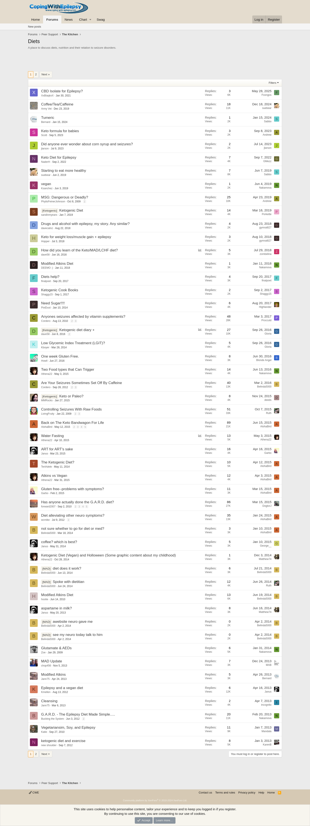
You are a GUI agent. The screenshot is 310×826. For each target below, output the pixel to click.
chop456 (46, 665)
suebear (266, 108)
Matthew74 (265, 559)
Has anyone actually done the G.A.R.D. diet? (77, 502)
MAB (268, 664)
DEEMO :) (47, 267)
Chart (83, 19)
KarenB (267, 744)
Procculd (266, 320)
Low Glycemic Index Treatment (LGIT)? (73, 343)
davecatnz (47, 228)
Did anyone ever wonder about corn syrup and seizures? (87, 144)
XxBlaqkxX (47, 95)
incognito (266, 704)
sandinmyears (49, 214)
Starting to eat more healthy (63, 171)
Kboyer (45, 347)
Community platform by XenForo (155, 800)
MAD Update (51, 661)
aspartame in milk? (56, 608)
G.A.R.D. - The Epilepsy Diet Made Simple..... (78, 714)
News (69, 19)
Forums (52, 19)
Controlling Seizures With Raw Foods (71, 409)
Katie (44, 731)
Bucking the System (52, 718)
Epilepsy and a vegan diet (62, 688)
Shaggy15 (47, 294)
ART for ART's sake (57, 449)
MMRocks (47, 400)
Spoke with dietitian (68, 582)
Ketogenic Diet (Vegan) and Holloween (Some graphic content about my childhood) (108, 555)
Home (35, 19)
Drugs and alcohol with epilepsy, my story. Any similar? (85, 224)
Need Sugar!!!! (53, 303)
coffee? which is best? (59, 542)
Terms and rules (225, 792)
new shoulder (48, 745)
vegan (46, 184)
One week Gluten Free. (60, 356)
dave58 (45, 254)
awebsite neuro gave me (73, 622)
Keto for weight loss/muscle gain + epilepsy (76, 237)
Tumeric (47, 118)
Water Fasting (52, 436)
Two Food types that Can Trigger (67, 369)
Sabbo (267, 121)
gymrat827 (265, 227)
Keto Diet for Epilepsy (58, 157)
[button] (90, 19)
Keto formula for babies (60, 131)
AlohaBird (46, 426)
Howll (44, 360)
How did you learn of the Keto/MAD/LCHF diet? (79, 250)
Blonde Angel (263, 360)
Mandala (266, 731)
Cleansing (49, 701)
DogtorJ (266, 505)
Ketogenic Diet (71, 210)
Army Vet (46, 108)
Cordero (45, 320)
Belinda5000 (264, 386)
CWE (34, 792)
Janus (44, 453)
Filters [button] (272, 82)
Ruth (268, 413)
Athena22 (46, 373)
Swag (101, 19)
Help (261, 792)
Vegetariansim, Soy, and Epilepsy (68, 727)
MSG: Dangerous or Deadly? (64, 197)
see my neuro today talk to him (78, 635)
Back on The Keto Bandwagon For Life (72, 423)
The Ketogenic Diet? (57, 462)
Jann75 (45, 678)
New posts (34, 26)
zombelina (265, 254)
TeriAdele (46, 466)
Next (44, 74)
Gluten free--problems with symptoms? (72, 489)
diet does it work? (67, 568)
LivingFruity (47, 413)
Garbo (267, 452)
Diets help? (50, 277)
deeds (267, 399)
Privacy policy (246, 792)
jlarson (45, 148)
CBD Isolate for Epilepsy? (62, 91)
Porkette (266, 214)
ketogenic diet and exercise (63, 741)
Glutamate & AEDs (56, 648)
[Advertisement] (155, 61)
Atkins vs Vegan (54, 476)
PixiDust (46, 307)
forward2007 (48, 506)
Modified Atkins (53, 675)
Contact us (205, 792)
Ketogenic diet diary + (77, 330)
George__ (265, 545)
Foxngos (266, 94)
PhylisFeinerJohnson (53, 201)
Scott (44, 135)
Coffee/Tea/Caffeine (57, 104)
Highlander (265, 306)
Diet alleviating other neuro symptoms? (72, 515)
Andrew (267, 134)
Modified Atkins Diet (57, 264)
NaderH (45, 161)
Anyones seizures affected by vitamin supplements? (83, 317)
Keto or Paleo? (71, 396)
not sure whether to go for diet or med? (72, 529)
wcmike (45, 519)
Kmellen (45, 692)
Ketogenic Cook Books (59, 290)
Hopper (45, 241)
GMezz (267, 161)
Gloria (268, 333)
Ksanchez (47, 188)
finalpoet (46, 281)
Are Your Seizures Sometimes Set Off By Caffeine (81, 383)
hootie (44, 599)
